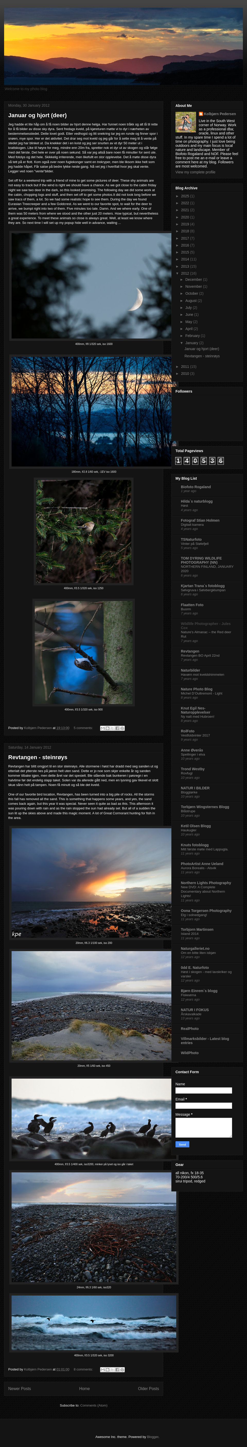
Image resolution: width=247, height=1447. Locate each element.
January (192, 343)
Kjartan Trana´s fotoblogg (203, 586)
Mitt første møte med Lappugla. (204, 849)
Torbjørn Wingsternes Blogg (205, 807)
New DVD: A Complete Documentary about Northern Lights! (203, 891)
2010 (185, 373)
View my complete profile (195, 172)
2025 (185, 196)
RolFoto (188, 731)
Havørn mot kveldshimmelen (202, 674)
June (189, 314)
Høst (184, 505)
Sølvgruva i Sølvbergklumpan (203, 590)
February (193, 336)
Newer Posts (19, 1388)
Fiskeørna (188, 995)
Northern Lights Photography (206, 883)
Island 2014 (190, 934)
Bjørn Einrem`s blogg (199, 991)
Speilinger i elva (193, 754)
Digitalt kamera (192, 525)
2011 (185, 367)
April (189, 329)
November (194, 286)
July (189, 308)
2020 (185, 217)
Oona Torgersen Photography (206, 911)
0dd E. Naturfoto (195, 968)
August (191, 301)
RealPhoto (190, 1029)
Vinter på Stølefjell (195, 544)
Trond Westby (193, 769)
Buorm (186, 609)
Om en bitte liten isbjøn (198, 953)
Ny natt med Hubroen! (197, 716)
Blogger (152, 1437)
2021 (185, 210)
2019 (185, 224)
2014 (185, 259)
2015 (185, 252)
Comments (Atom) (93, 1405)
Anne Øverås (192, 750)
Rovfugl (186, 773)
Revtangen (190, 651)
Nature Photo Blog (197, 689)
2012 (185, 273)
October (192, 293)
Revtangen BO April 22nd (200, 655)
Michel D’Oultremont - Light (201, 693)
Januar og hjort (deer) (37, 115)
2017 (185, 238)
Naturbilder (190, 670)
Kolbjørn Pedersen (220, 114)
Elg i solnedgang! (194, 915)
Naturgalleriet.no (195, 948)
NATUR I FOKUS (195, 1010)
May (189, 322)
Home (84, 1388)
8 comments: (84, 1369)
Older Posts (148, 1388)
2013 (185, 266)
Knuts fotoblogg (195, 845)
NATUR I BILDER (195, 788)
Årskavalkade (191, 1014)
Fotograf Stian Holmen (200, 520)
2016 (185, 245)
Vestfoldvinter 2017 (195, 735)
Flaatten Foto (192, 605)
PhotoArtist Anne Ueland (202, 864)
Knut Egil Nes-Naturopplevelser (195, 710)
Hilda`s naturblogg (197, 501)
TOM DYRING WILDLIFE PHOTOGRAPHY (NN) (201, 560)
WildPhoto (190, 1053)
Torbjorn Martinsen (197, 929)
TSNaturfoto (191, 539)
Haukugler (189, 830)
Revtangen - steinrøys (37, 757)
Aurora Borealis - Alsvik (198, 868)
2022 (185, 203)
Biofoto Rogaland (196, 487)
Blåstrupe (188, 811)
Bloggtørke (189, 792)
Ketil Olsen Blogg (196, 826)
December (194, 279)
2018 (185, 231)
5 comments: (84, 728)
